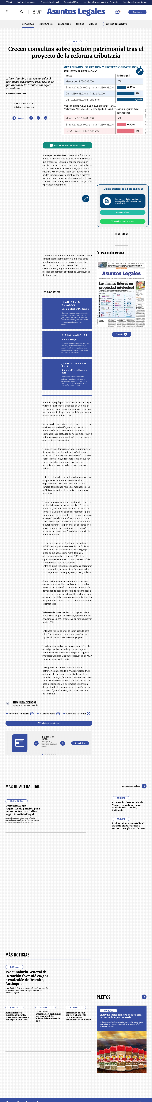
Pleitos (103, 997)
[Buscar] (21, 12)
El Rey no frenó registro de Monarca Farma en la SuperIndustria (120, 1016)
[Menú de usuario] (117, 12)
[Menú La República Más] (7, 12)
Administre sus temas (49, 723)
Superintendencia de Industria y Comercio (100, 2)
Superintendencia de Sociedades (136, 2)
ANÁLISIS (93, 24)
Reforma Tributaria (19, 713)
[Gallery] (49, 741)
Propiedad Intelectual (50, 2)
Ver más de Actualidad (134, 786)
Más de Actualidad (23, 786)
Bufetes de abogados (26, 2)
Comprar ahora (122, 212)
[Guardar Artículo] (18, 118)
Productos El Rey (71, 2)
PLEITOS (80, 24)
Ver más (121, 334)
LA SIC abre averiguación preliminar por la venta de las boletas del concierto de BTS (48, 1016)
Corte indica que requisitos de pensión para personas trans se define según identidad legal (22, 810)
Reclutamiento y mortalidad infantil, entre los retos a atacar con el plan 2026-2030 (128, 826)
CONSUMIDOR (64, 24)
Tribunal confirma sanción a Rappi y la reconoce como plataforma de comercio (78, 1016)
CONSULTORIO (46, 24)
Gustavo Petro (47, 713)
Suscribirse (137, 12)
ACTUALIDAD (28, 24)
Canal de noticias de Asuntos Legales (67, 145)
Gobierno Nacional (76, 713)
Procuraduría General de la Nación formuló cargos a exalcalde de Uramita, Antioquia (127, 806)
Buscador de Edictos (116, 24)
